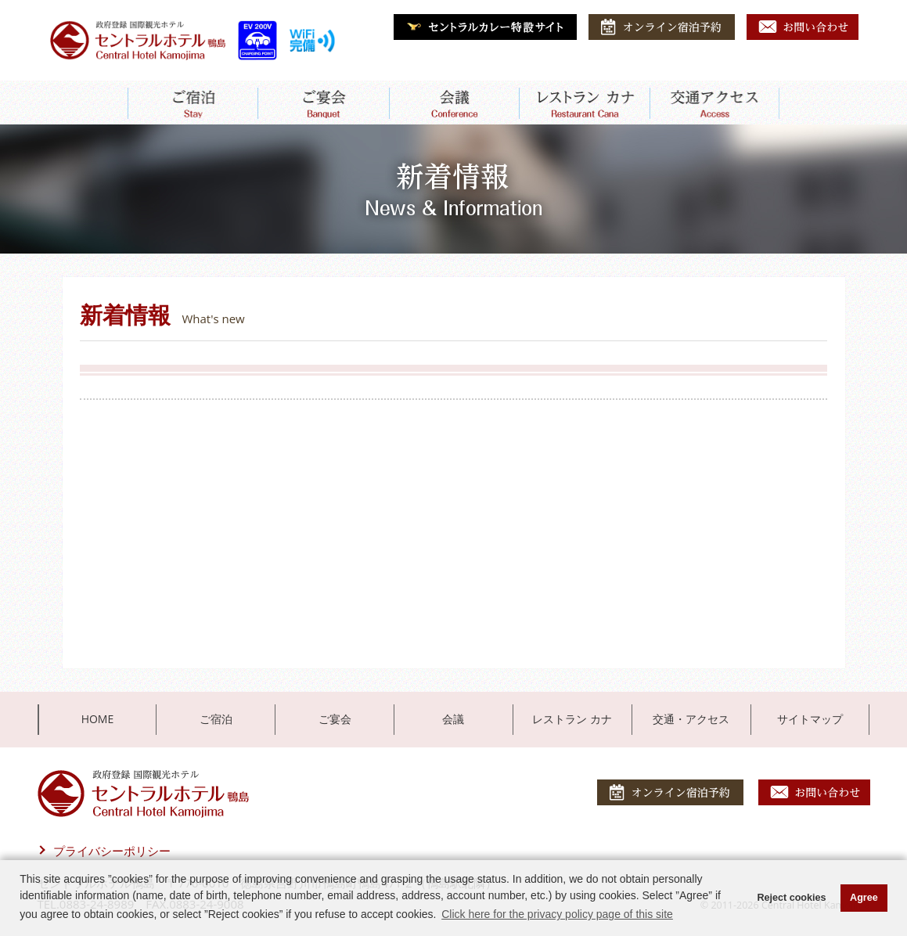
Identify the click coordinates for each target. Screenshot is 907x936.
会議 (453, 718)
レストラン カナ (572, 718)
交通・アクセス (691, 718)
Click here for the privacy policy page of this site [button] (557, 914)
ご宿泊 (216, 718)
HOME (97, 718)
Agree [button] (864, 897)
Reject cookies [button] (791, 897)
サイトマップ (810, 718)
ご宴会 (335, 718)
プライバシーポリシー (112, 851)
